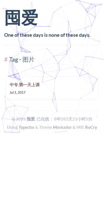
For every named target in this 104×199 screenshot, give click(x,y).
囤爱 (31, 119)
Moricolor (62, 127)
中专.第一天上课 (25, 84)
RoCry (91, 127)
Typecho (26, 127)
